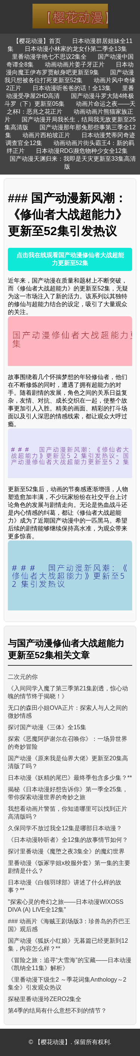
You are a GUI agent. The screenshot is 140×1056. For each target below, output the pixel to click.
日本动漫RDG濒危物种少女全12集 (81, 151)
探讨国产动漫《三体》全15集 (47, 727)
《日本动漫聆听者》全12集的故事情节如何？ (68, 840)
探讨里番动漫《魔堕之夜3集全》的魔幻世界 (66, 851)
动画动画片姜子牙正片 (75, 64)
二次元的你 (23, 677)
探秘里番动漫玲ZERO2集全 (44, 999)
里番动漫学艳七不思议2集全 (49, 56)
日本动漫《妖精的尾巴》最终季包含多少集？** (70, 778)
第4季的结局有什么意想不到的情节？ (57, 1010)
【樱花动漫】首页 (37, 41)
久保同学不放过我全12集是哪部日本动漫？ (65, 828)
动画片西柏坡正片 (46, 135)
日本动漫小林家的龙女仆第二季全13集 (76, 49)
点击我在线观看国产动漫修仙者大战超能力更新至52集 (70, 259)
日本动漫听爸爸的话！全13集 (71, 88)
